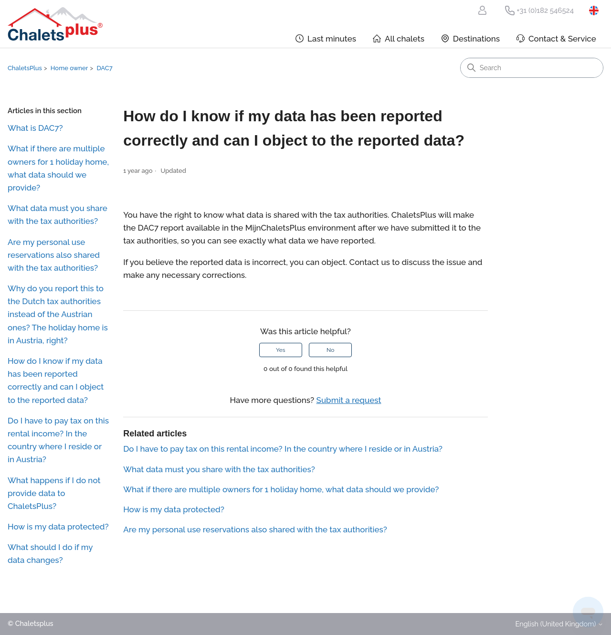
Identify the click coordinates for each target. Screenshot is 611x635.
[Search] (532, 67)
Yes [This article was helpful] (280, 350)
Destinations (476, 38)
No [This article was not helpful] (330, 350)
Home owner (69, 68)
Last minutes (331, 38)
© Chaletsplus (30, 623)
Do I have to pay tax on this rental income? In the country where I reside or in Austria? (58, 440)
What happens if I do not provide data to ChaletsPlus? (54, 493)
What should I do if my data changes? (50, 553)
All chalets (404, 38)
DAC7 (104, 68)
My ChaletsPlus (484, 10)
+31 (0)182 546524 (545, 10)
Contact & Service (562, 38)
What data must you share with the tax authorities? (57, 214)
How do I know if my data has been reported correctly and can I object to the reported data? (56, 380)
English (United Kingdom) (596, 10)
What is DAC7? (35, 128)
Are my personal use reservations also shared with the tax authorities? (54, 255)
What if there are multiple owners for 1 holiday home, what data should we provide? (58, 168)
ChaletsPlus (25, 68)
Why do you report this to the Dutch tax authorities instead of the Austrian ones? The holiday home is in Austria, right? (58, 314)
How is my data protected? (58, 526)
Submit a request (348, 400)
